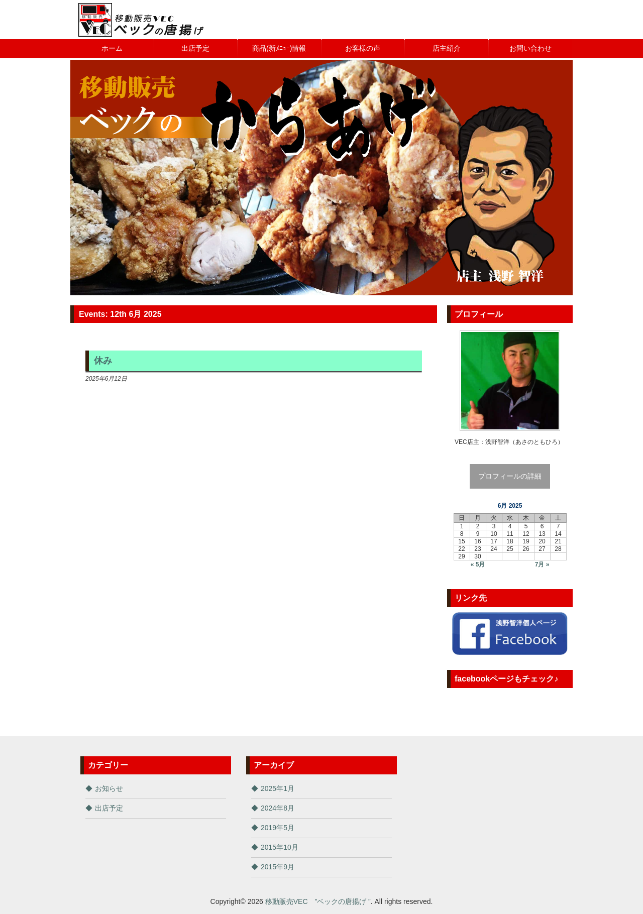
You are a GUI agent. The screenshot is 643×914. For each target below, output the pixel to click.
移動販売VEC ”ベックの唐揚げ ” (318, 901)
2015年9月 (277, 867)
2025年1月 (277, 788)
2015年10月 (279, 847)
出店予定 (109, 808)
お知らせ (109, 788)
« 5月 (478, 564)
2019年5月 (277, 828)
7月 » (542, 564)
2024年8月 (277, 808)
